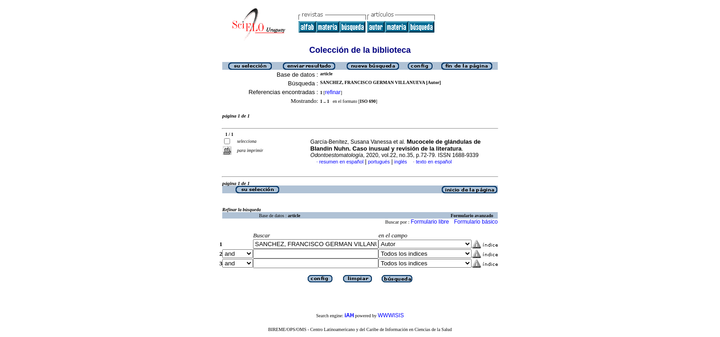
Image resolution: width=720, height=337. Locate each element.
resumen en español (341, 161)
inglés (400, 161)
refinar (333, 92)
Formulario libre (430, 222)
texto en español (434, 161)
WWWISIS (391, 315)
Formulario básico (476, 222)
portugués (378, 161)
